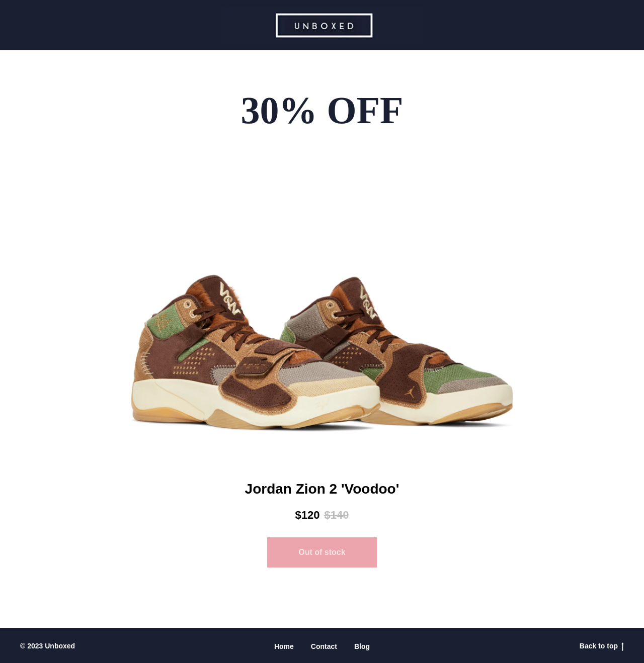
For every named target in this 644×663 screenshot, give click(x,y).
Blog (362, 646)
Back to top (602, 646)
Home (284, 646)
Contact (324, 646)
